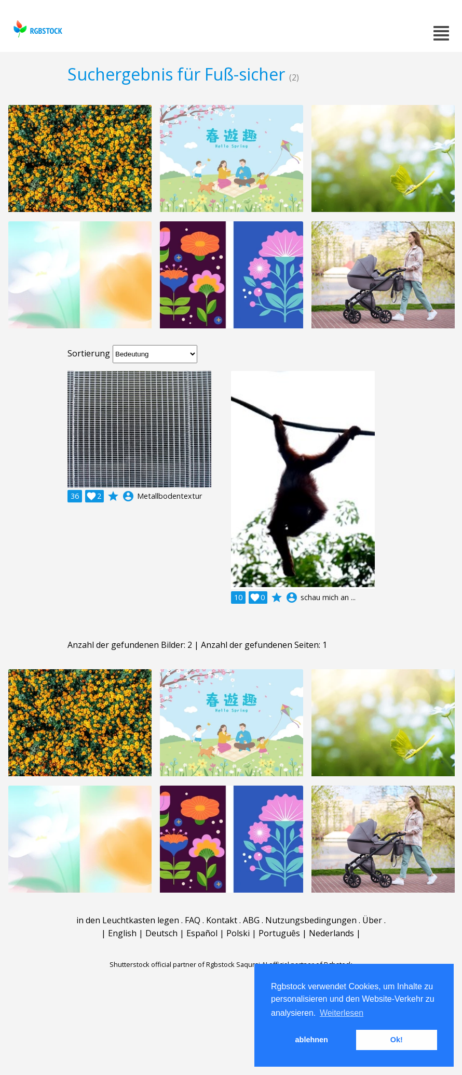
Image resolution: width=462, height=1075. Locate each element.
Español (202, 933)
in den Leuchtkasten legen (127, 920)
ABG (251, 920)
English (122, 933)
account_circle (128, 496)
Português (279, 933)
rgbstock (36, 28)
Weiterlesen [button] (341, 1012)
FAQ (192, 920)
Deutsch (161, 933)
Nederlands (331, 933)
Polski (238, 933)
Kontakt (221, 920)
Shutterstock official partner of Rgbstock (172, 964)
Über (372, 920)
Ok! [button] (396, 1040)
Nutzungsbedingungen (311, 920)
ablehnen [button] (311, 1040)
